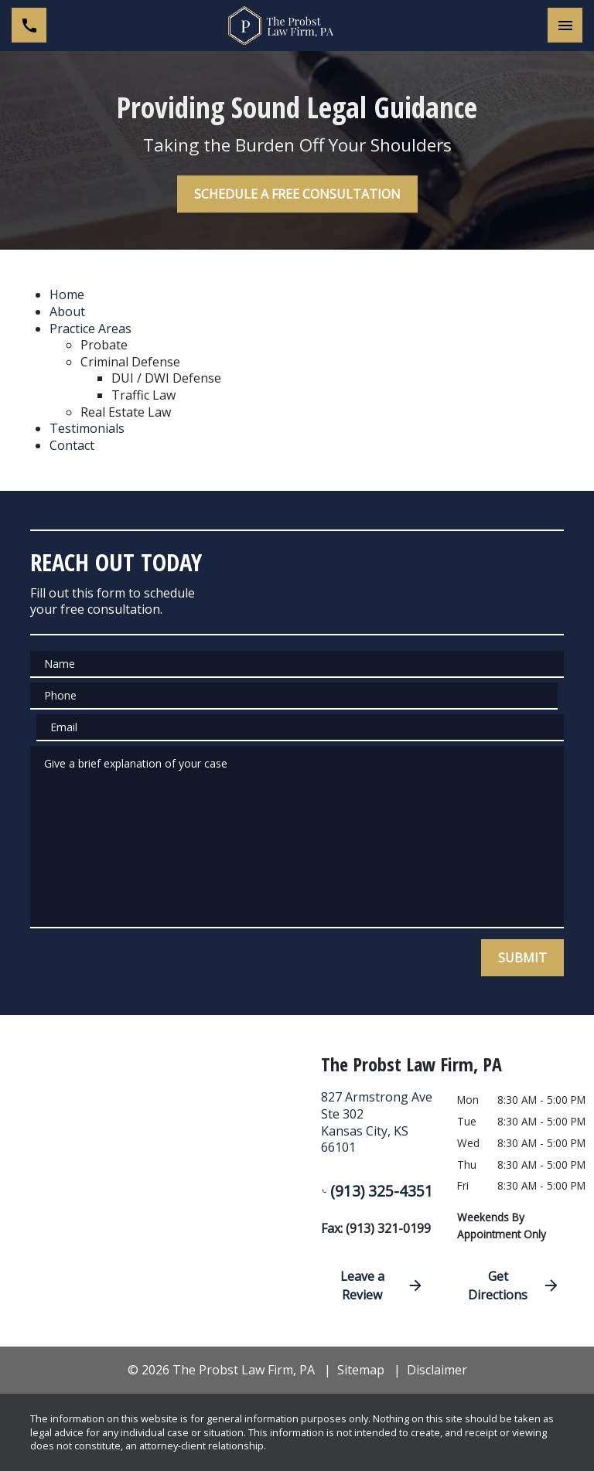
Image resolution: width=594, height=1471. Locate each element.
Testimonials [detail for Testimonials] (87, 428)
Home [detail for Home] (67, 294)
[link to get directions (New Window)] (377, 1128)
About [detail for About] (67, 311)
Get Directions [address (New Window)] (514, 1285)
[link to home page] (297, 25)
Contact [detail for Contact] (72, 445)
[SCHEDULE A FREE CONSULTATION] (297, 194)
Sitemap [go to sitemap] (360, 1369)
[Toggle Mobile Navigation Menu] (565, 25)
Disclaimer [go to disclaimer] (437, 1369)
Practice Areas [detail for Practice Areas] (90, 328)
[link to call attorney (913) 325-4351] (29, 25)
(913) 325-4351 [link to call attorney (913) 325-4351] (377, 1190)
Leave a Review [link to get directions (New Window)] (382, 1285)
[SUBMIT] (522, 957)
